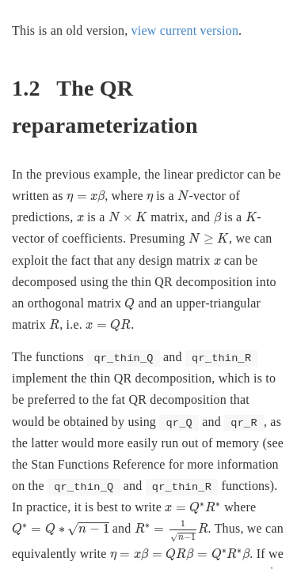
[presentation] (86, 197)
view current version (185, 30)
